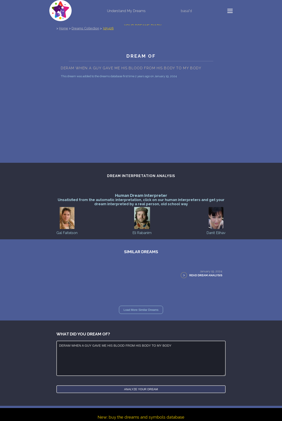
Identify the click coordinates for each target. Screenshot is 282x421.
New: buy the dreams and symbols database (141, 417)
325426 (108, 28)
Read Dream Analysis (205, 275)
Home (63, 28)
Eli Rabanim (142, 220)
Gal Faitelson (67, 220)
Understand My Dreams (126, 11)
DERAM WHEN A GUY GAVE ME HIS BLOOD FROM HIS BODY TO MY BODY (141, 358)
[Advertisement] (141, 130)
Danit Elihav (216, 220)
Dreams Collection (85, 28)
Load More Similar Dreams (141, 309)
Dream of (141, 56)
